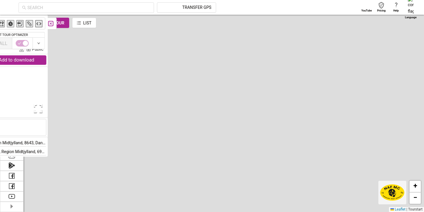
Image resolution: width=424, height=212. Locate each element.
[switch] (398, 43)
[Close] (131, 23)
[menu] (12, 82)
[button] (415, 186)
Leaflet (397, 209)
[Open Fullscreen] (117, 108)
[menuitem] (11, 22)
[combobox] (141, 7)
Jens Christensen (107, 40)
